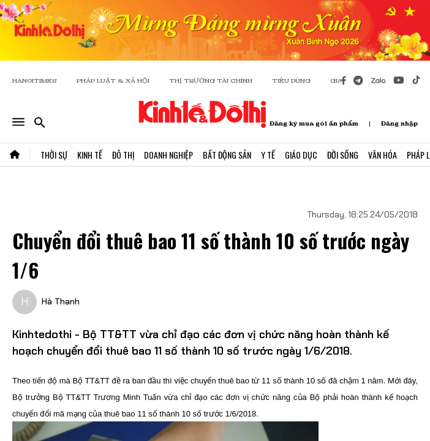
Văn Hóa (382, 154)
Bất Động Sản (227, 154)
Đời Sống (342, 154)
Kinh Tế (89, 154)
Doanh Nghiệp (168, 154)
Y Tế (268, 154)
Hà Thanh (61, 301)
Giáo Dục (301, 154)
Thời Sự (53, 154)
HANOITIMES (34, 81)
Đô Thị (123, 154)
